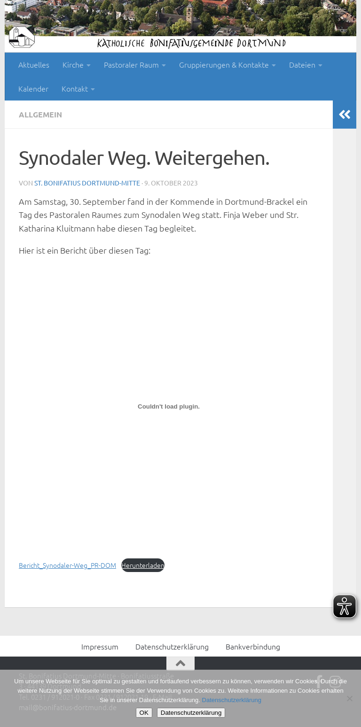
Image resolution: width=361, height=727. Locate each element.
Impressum (99, 646)
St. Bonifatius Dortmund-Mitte (87, 182)
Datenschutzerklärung (172, 646)
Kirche (73, 64)
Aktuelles (33, 64)
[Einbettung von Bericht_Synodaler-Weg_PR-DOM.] (169, 407)
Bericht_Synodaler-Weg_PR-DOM (67, 565)
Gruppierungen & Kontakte (224, 64)
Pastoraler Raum (131, 64)
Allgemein (40, 114)
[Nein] (349, 698)
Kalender (33, 88)
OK (144, 712)
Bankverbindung (253, 646)
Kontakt (75, 88)
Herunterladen (143, 565)
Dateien (302, 64)
